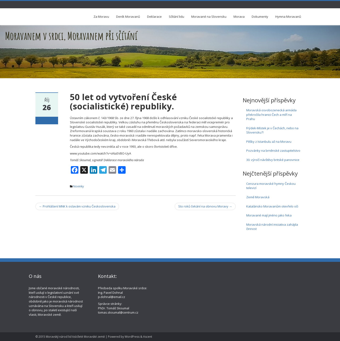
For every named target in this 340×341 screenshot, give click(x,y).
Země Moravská (257, 197)
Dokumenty (260, 16)
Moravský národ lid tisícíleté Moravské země (75, 337)
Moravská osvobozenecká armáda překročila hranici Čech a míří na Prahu (271, 114)
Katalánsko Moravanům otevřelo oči (272, 206)
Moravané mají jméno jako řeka (269, 215)
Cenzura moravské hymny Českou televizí (271, 185)
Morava (239, 16)
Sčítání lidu (176, 16)
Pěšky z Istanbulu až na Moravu (268, 141)
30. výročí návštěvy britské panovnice (272, 160)
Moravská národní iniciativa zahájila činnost (272, 226)
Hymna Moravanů (288, 16)
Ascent (147, 337)
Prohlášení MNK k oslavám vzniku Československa (77, 206)
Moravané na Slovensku (208, 16)
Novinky (78, 186)
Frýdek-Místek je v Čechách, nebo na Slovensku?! (272, 130)
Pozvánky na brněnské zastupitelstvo (273, 150)
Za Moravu (101, 16)
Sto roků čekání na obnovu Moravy (205, 206)
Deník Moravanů (128, 16)
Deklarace (154, 16)
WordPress (132, 337)
